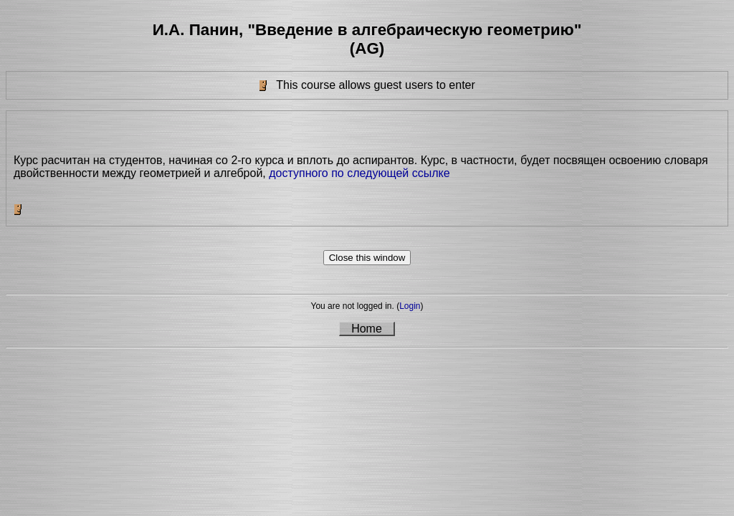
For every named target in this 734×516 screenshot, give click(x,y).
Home (366, 328)
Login (409, 306)
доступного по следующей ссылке (359, 173)
